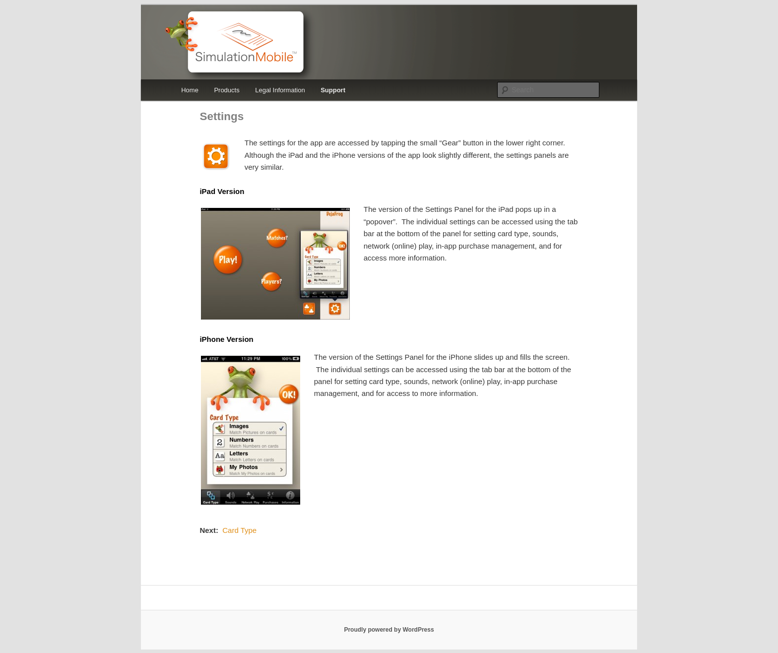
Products (226, 90)
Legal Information (280, 90)
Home (189, 90)
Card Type (239, 530)
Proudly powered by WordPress (389, 629)
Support (333, 90)
